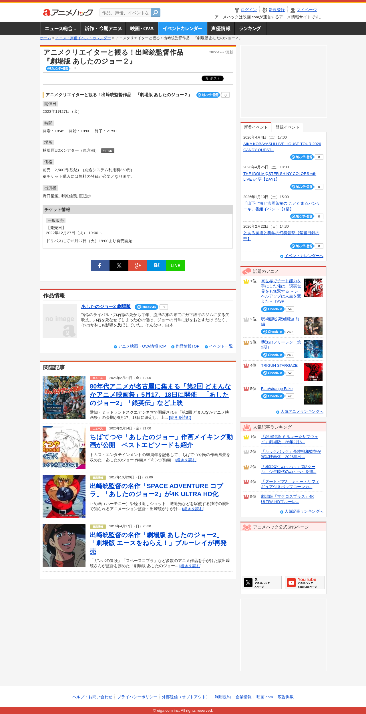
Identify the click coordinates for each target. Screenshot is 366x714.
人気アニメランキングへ (302, 411)
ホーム (45, 38)
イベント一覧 (221, 346)
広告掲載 (286, 697)
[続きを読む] (180, 417)
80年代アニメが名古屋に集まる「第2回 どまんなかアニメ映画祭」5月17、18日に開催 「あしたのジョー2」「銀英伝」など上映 (160, 394)
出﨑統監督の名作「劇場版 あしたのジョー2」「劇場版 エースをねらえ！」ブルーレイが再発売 (158, 543)
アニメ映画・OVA (142, 28)
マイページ (307, 10)
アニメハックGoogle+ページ (305, 582)
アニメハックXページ (262, 582)
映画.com (264, 697)
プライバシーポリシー (137, 697)
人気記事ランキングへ (304, 511)
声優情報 (220, 28)
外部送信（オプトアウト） (186, 697)
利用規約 (223, 697)
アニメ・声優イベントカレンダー (182, 28)
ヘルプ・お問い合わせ (92, 697)
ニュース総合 (60, 28)
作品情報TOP (187, 346)
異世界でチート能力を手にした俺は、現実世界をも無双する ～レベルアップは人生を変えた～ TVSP (281, 291)
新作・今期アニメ (103, 28)
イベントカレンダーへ (304, 256)
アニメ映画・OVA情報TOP (142, 346)
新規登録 (277, 10)
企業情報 (244, 697)
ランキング (250, 28)
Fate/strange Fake (277, 388)
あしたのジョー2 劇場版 (106, 306)
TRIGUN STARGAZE (279, 365)
